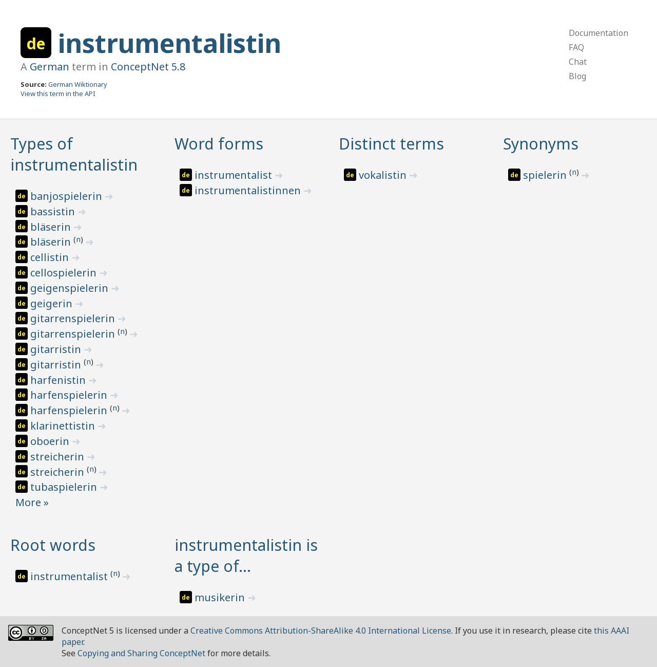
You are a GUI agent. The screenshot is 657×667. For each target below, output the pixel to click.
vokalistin (384, 175)
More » (32, 502)
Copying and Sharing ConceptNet (141, 653)
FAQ (576, 47)
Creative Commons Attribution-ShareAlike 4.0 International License (320, 630)
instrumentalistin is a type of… (246, 555)
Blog (577, 76)
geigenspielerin (70, 288)
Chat (578, 61)
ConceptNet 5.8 (148, 66)
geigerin (52, 303)
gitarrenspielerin (74, 318)
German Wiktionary (77, 84)
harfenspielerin (70, 395)
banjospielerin (67, 196)
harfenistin (59, 380)
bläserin (51, 227)
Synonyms (540, 143)
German (49, 66)
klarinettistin (64, 426)
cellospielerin (64, 273)
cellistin (50, 257)
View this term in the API (58, 93)
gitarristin (57, 349)
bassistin (54, 211)
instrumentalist (235, 175)
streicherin (58, 457)
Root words (52, 544)
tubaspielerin (65, 487)
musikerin (221, 597)
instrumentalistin (169, 43)
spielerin (546, 175)
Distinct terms (391, 143)
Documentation (598, 33)
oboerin (51, 441)
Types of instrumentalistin (74, 154)
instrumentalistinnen (249, 190)
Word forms (219, 143)
